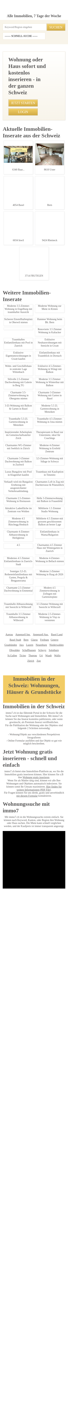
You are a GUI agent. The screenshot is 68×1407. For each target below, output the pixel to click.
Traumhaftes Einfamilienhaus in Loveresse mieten (31, 893)
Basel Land (43, 1242)
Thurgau (15, 1263)
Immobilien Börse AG (14, 1291)
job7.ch (57, 1383)
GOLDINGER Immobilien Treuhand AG (42, 1354)
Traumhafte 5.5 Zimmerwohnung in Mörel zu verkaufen (31, 553)
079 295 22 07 (12, 230)
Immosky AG (16, 1323)
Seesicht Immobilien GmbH (19, 1301)
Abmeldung (30, 1383)
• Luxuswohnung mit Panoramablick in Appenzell (27, 359)
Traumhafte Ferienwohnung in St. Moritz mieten (31, 620)
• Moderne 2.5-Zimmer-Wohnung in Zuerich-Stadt (27, 329)
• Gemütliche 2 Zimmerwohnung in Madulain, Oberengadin (32, 383)
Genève (36, 1248)
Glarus (17, 1248)
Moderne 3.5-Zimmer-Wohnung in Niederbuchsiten (31, 484)
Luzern (13, 1253)
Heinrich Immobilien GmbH (48, 1301)
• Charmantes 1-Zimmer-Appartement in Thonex (27, 353)
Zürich (47, 1263)
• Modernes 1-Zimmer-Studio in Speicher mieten (27, 377)
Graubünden (48, 1248)
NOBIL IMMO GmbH (49, 1312)
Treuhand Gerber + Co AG (42, 1328)
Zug (55, 1263)
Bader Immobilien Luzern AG (23, 1312)
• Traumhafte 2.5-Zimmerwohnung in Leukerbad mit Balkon (32, 371)
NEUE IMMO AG (56, 1291)
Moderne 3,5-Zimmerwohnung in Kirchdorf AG (31, 669)
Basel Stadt (57, 1242)
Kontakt (44, 1379)
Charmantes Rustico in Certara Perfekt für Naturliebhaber (32, 749)
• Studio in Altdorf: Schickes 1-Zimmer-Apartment (27, 347)
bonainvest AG (20, 1328)
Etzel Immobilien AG (53, 1307)
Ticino (58, 1258)
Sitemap (44, 1383)
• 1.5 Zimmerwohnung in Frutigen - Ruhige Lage (26, 305)
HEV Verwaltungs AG (30, 1307)
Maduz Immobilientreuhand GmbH (41, 1323)
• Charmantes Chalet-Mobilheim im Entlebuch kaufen (29, 335)
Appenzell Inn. (12, 1242)
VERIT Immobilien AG (22, 1344)
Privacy (31, 1379)
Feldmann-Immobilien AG (22, 1349)
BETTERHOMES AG (36, 1291)
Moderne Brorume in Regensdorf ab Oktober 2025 (31, 1009)
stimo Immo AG (14, 1354)
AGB (20, 1379)
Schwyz (26, 1258)
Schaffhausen (13, 1258)
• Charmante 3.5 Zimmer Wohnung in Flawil (24, 341)
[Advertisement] (34, 65)
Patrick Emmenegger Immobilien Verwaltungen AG (34, 1338)
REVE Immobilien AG (53, 1317)
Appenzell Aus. (28, 1242)
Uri (23, 1263)
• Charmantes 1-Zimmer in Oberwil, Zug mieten (26, 287)
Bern (9, 1248)
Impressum (8, 1379)
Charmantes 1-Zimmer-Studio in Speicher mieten (31, 835)
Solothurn (37, 1258)
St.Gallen (48, 1258)
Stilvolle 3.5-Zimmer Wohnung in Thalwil (31, 1077)
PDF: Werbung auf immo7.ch (41, 1400)
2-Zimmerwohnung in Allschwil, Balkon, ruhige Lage (31, 943)
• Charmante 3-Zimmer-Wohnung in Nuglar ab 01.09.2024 (32, 323)
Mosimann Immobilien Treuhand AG (34, 1359)
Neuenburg (24, 1253)
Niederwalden (39, 1253)
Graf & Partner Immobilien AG (43, 1296)
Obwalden (53, 1253)
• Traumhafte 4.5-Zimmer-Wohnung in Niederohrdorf (29, 365)
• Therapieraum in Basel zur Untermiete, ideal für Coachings (33, 389)
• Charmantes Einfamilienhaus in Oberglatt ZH (26, 395)
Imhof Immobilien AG (47, 1349)
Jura (59, 1248)
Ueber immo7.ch (11, 1383)
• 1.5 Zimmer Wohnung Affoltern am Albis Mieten (27, 317)
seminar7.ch (23, 1387)
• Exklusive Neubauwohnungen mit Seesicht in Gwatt (29, 311)
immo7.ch (8, 1387)
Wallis (39, 1263)
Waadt (30, 1263)
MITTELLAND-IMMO (34, 1333)
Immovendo (11, 1307)
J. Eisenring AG (33, 1317)
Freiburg (27, 1248)
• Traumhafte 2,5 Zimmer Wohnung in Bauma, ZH (27, 281)
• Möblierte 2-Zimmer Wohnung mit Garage (24, 293)
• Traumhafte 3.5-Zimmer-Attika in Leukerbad (25, 299)
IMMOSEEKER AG (18, 1296)
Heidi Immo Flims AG (45, 1344)
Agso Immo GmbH (14, 1317)
